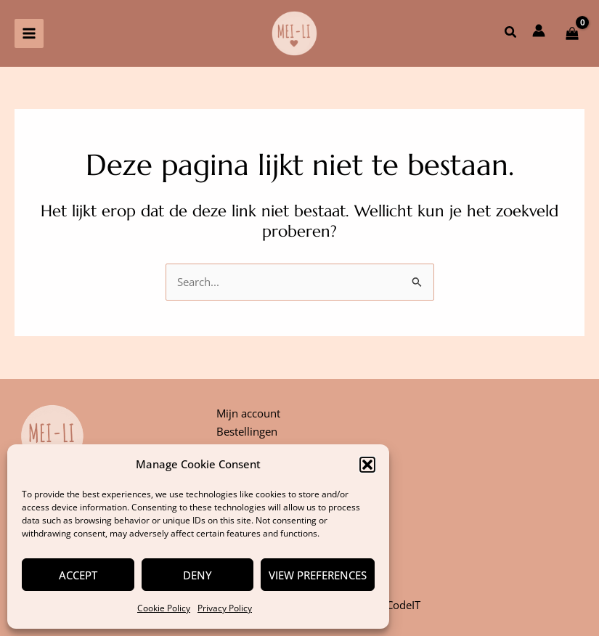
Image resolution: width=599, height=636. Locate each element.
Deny (197, 575)
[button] (367, 464)
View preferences (318, 575)
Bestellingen (246, 431)
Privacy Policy (224, 608)
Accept (78, 575)
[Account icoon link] (538, 30)
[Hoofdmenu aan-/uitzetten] (29, 33)
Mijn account (248, 413)
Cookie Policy (163, 608)
